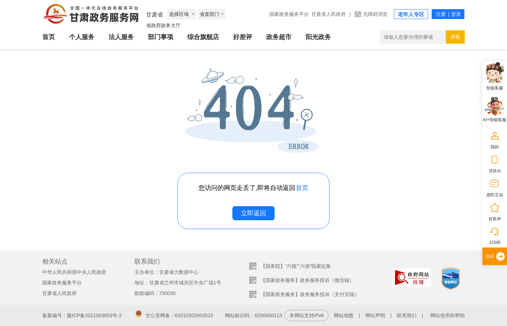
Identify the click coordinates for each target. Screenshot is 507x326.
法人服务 (121, 37)
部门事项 (160, 37)
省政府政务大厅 (163, 25)
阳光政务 (318, 37)
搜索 (455, 36)
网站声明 (375, 315)
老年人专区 (411, 14)
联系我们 (407, 315)
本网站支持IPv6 (306, 315)
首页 (48, 37)
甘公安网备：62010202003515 (174, 315)
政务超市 (279, 37)
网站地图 (343, 315)
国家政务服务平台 (289, 14)
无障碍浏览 (375, 14)
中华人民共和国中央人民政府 (74, 272)
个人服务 (81, 37)
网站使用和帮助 (447, 315)
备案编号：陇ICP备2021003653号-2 (82, 315)
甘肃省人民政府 (328, 14)
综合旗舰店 (203, 37)
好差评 (242, 37)
